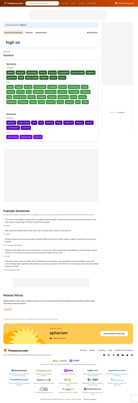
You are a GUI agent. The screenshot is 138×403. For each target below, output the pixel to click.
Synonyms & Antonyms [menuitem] (13, 33)
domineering (74, 87)
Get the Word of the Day (114, 334)
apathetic (11, 123)
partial (73, 97)
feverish (20, 92)
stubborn (44, 78)
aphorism (59, 332)
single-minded (31, 78)
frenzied (52, 73)
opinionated (63, 97)
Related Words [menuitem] (41, 33)
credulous (52, 87)
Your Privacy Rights (90, 399)
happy (58, 123)
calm (34, 123)
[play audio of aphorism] (51, 338)
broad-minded (23, 123)
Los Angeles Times (13, 270)
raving (41, 102)
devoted (62, 87)
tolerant (89, 123)
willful (85, 102)
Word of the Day (56, 328)
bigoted (10, 73)
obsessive (90, 73)
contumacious (39, 87)
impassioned (63, 73)
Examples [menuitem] (29, 33)
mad (9, 97)
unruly (60, 102)
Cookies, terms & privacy (123, 350)
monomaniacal (19, 97)
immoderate (50, 92)
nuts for (32, 97)
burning (28, 87)
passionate (12, 78)
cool (41, 123)
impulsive (62, 92)
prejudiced (23, 102)
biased (10, 87)
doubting (49, 123)
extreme (11, 92)
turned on (51, 102)
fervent (43, 73)
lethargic (79, 123)
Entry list (83, 350)
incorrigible (73, 92)
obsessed (41, 97)
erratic (84, 87)
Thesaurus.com (13, 3)
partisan (82, 97)
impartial (37, 137)
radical (33, 102)
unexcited (26, 128)
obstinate (51, 97)
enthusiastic (32, 73)
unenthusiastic (13, 128)
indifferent (69, 123)
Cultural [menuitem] (81, 3)
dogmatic (20, 73)
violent (53, 78)
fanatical (8, 309)
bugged (19, 87)
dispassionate (26, 137)
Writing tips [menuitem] (91, 3)
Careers (92, 350)
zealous (62, 78)
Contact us (102, 350)
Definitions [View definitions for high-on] (93, 33)
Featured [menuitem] (65, 3)
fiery (29, 92)
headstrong (38, 92)
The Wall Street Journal (14, 245)
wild (77, 102)
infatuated (85, 92)
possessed (11, 102)
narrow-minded (77, 73)
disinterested (13, 137)
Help (110, 350)
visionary (69, 102)
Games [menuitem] (73, 3)
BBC (8, 226)
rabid (21, 78)
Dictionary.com (124, 3)
